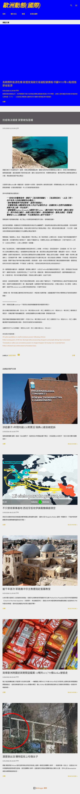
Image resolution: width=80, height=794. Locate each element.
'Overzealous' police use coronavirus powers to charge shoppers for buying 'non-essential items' (33, 343)
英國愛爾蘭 (12, 355)
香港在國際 (33, 14)
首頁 (3, 14)
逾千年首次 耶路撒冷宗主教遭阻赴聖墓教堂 (26, 589)
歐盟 (23, 14)
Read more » (73, 444)
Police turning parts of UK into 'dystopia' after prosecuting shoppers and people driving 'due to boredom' (36, 340)
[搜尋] (71, 4)
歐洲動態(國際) (21, 5)
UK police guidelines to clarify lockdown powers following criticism (23, 337)
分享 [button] (3, 102)
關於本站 (14, 14)
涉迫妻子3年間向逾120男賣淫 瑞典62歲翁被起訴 (29, 427)
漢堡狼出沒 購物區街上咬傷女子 (20, 756)
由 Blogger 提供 (40, 788)
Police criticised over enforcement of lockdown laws (19, 346)
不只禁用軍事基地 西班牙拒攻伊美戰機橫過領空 (29, 508)
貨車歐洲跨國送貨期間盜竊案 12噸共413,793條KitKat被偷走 (35, 672)
